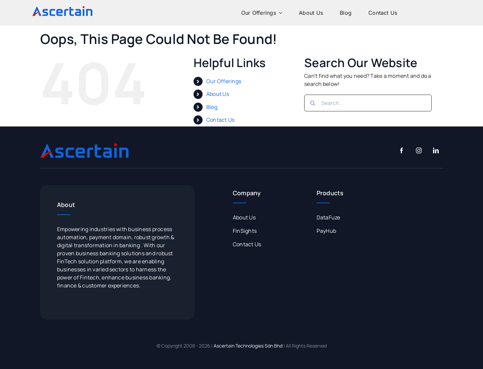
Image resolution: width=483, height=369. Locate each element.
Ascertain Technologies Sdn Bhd (248, 345)
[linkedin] (436, 150)
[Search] (312, 103)
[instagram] (419, 150)
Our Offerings (223, 81)
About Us (217, 94)
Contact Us (220, 119)
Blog (211, 107)
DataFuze (328, 217)
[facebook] (402, 150)
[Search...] (368, 103)
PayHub (326, 230)
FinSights (245, 230)
